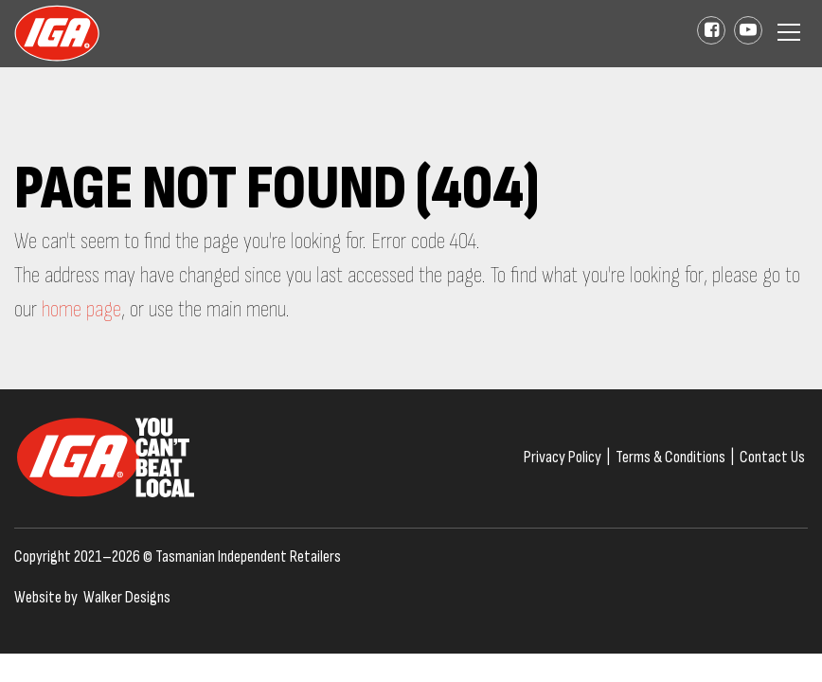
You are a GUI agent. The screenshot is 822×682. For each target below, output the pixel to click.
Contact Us (772, 457)
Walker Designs (126, 597)
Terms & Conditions (670, 457)
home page (81, 309)
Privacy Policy (562, 457)
